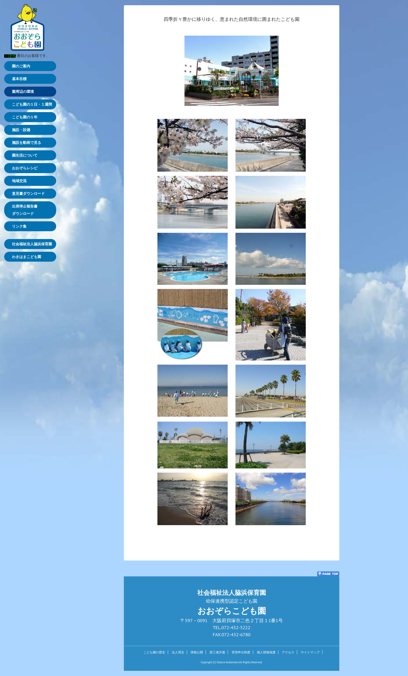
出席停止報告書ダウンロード (24, 210)
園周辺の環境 (23, 91)
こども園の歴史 (154, 652)
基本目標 (19, 78)
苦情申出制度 (241, 652)
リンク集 (19, 226)
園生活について (24, 155)
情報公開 (196, 652)
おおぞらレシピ (24, 168)
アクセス (288, 652)
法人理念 (178, 652)
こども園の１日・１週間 (32, 104)
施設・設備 (21, 129)
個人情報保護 (266, 652)
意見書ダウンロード (28, 193)
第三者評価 (217, 652)
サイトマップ (310, 652)
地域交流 (19, 180)
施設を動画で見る (26, 142)
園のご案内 (21, 66)
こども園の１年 (24, 117)
